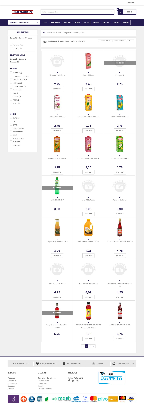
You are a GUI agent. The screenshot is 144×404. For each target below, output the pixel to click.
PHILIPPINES (55, 22)
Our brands (12, 383)
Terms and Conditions (46, 378)
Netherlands (18, 132)
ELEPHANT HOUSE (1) (20, 76)
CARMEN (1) (17, 73)
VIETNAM (67, 22)
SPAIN (15, 125)
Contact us (12, 381)
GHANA (106, 22)
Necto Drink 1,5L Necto (57, 283)
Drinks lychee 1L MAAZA (57, 117)
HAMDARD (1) (18, 83)
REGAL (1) (16, 100)
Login (131, 2)
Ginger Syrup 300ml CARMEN (57, 242)
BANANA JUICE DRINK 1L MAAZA (88, 117)
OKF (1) (15, 93)
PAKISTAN (16, 145)
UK (14, 121)
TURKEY (116, 22)
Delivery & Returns (45, 389)
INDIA (86, 22)
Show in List (17, 48)
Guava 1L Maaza (88, 75)
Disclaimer (42, 383)
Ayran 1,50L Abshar (88, 200)
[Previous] (83, 346)
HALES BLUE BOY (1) (20, 80)
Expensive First (119, 41)
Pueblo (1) (17, 96)
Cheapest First (105, 41)
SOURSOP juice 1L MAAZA (119, 158)
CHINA (77, 22)
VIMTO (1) (16, 103)
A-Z (130, 41)
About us (11, 378)
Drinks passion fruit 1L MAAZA (88, 158)
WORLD (125, 22)
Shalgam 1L (120, 75)
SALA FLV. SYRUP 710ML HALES (120, 325)
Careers (11, 389)
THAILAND (16, 142)
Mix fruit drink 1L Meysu (57, 75)
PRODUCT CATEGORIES (19, 22)
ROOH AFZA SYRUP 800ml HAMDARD (120, 242)
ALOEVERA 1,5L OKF (57, 200)
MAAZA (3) (17, 90)
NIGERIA (96, 22)
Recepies (11, 386)
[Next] (94, 346)
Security (41, 386)
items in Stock (18, 45)
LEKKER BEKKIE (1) (19, 86)
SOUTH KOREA (18, 138)
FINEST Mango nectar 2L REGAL (88, 242)
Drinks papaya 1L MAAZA (57, 158)
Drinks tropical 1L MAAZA (119, 117)
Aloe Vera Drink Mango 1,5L (88, 283)
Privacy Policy (43, 381)
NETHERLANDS (18, 128)
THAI (45, 22)
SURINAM (16, 118)
